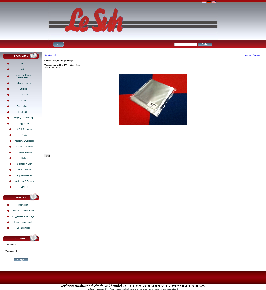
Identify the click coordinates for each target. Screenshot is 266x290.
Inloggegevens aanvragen (23, 216)
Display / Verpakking (23, 118)
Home (58, 44)
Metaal (23, 69)
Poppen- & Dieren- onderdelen (23, 76)
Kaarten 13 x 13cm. (24, 146)
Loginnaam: (11, 244)
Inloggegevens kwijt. (23, 222)
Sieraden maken (24, 164)
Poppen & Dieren (24, 175)
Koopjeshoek (23, 123)
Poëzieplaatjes (23, 106)
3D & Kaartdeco (24, 129)
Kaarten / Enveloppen (24, 141)
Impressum (23, 205)
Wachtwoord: (11, 251)
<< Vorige (246, 55)
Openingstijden (23, 228)
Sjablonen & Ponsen (24, 181)
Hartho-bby (23, 112)
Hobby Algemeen (23, 83)
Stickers (23, 89)
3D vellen (23, 95)
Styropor (24, 187)
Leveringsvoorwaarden (23, 210)
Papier (23, 100)
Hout (23, 63)
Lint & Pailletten (24, 152)
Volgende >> (258, 55)
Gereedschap (24, 169)
